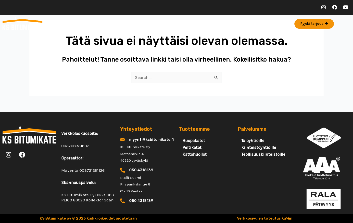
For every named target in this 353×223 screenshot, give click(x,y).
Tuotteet (114, 23)
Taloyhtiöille (252, 140)
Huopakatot (193, 140)
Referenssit (169, 24)
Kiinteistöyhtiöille (258, 147)
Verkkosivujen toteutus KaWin (264, 218)
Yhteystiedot (216, 24)
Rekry (242, 24)
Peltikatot (192, 147)
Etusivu (59, 24)
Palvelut (85, 23)
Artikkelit (141, 24)
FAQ (192, 24)
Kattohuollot (194, 154)
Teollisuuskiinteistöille (263, 154)
